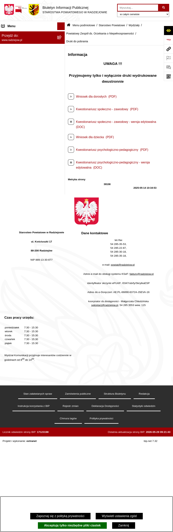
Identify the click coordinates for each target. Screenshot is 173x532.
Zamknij (123, 525)
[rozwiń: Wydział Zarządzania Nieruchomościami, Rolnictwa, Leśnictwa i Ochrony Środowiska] (61, 204)
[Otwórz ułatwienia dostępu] (168, 30)
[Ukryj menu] (61, 26)
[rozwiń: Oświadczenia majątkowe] (61, 377)
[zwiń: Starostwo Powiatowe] (61, 64)
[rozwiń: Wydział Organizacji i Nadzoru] (61, 179)
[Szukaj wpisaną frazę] (164, 7)
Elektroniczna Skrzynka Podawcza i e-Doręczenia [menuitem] (27, 463)
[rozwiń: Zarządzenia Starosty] (61, 347)
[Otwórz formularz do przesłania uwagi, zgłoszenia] (168, 67)
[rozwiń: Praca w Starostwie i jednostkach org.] (61, 433)
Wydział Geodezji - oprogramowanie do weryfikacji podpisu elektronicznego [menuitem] (28, 475)
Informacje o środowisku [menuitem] (18, 440)
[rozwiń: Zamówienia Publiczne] (61, 322)
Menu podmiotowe (84, 25)
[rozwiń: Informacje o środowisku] (61, 440)
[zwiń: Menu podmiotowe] (61, 34)
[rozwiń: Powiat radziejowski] (61, 44)
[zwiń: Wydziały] (61, 125)
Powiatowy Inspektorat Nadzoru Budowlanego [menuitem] (23, 450)
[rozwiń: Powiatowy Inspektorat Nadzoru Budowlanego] (61, 448)
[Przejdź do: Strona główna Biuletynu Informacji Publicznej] (68, 25)
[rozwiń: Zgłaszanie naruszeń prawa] (61, 357)
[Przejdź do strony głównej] (55, 10)
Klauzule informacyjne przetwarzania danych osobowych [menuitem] (26, 423)
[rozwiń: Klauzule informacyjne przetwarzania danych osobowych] (61, 420)
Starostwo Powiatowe (112, 25)
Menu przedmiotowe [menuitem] (15, 397)
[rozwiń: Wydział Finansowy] (61, 228)
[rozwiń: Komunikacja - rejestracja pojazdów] (61, 164)
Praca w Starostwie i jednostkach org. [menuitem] (27, 432)
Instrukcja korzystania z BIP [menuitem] (20, 413)
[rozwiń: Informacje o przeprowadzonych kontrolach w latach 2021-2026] (61, 332)
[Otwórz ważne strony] (168, 58)
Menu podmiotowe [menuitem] (14, 33)
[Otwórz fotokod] (168, 76)
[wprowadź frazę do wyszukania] (138, 7)
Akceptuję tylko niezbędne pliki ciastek (72, 525)
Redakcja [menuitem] (8, 405)
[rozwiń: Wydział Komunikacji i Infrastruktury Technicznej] (61, 150)
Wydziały (134, 25)
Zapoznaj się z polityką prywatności (60, 516)
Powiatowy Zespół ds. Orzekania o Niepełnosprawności (100, 33)
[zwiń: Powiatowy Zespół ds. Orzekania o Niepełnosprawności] (61, 238)
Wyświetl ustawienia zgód (119, 516)
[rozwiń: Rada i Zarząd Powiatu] (61, 54)
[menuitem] (32, 44)
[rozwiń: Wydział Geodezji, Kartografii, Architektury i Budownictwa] (61, 135)
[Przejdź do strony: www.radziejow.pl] (168, 48)
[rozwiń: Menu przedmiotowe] (61, 397)
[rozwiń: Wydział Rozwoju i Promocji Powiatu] (61, 189)
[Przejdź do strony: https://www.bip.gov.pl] (168, 39)
